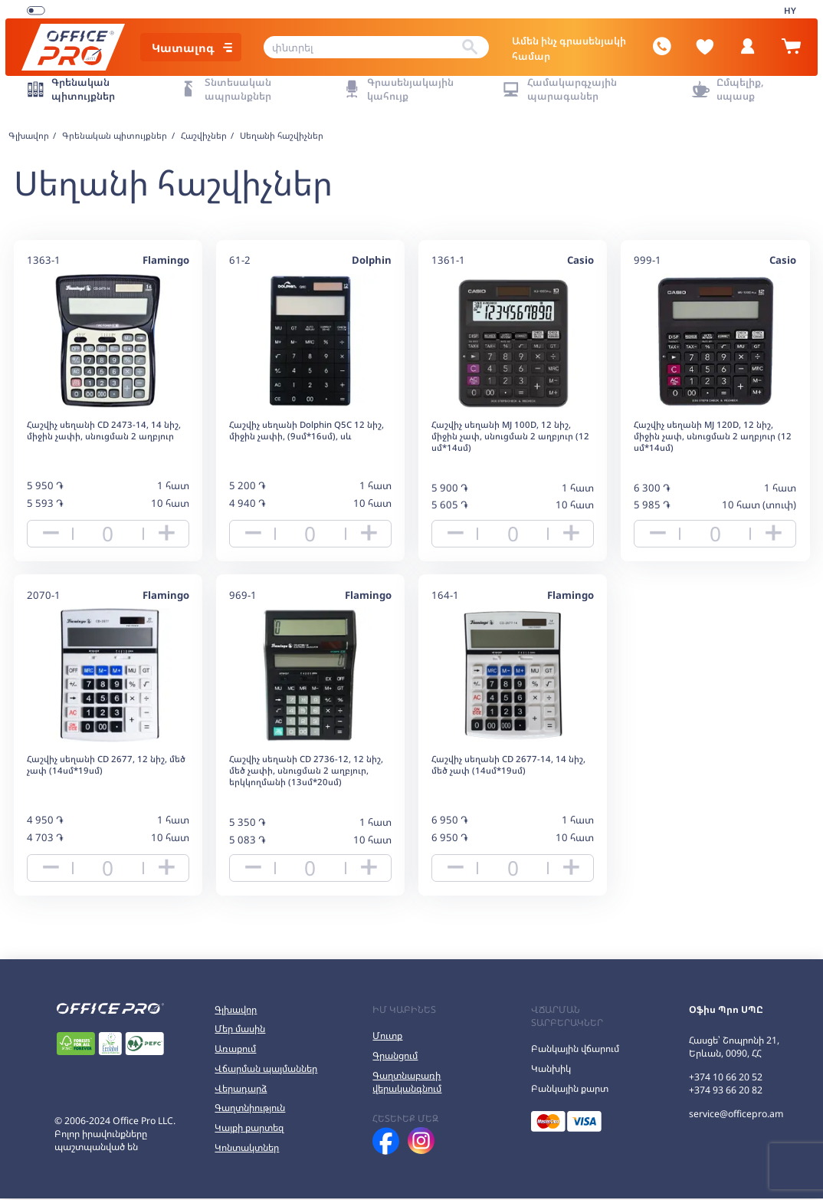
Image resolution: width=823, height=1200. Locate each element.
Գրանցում (395, 1057)
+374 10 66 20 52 (725, 1078)
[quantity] (108, 526)
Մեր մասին (240, 1030)
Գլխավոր (236, 1011)
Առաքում (235, 1050)
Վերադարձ (241, 1089)
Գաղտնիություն (250, 1109)
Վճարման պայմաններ (266, 1070)
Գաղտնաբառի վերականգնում (406, 1083)
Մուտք (387, 1037)
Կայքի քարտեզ (249, 1129)
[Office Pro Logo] (82, 41)
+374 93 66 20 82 (725, 1091)
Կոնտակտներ (247, 1149)
